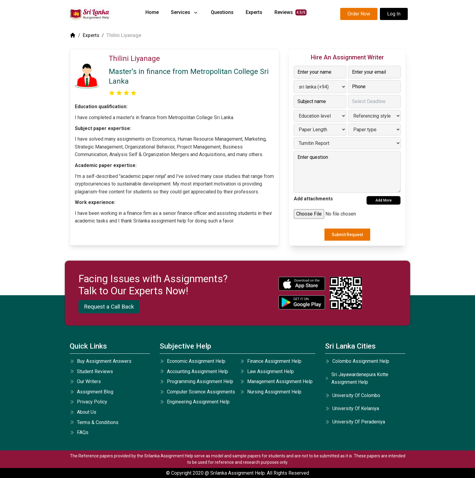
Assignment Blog (91, 392)
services (185, 12)
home (152, 12)
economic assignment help (192, 361)
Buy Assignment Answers (100, 361)
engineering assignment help (195, 402)
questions (222, 12)
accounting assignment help (194, 371)
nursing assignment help (270, 392)
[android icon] (301, 302)
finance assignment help (270, 361)
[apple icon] (301, 284)
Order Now (358, 14)
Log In (393, 14)
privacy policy (88, 402)
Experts (91, 35)
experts (254, 12)
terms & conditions (94, 422)
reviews (290, 12)
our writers (85, 381)
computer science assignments (197, 392)
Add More (383, 200)
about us (83, 412)
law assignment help (267, 371)
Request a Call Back (109, 306)
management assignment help (276, 381)
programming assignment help (196, 381)
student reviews (91, 371)
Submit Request (347, 234)
